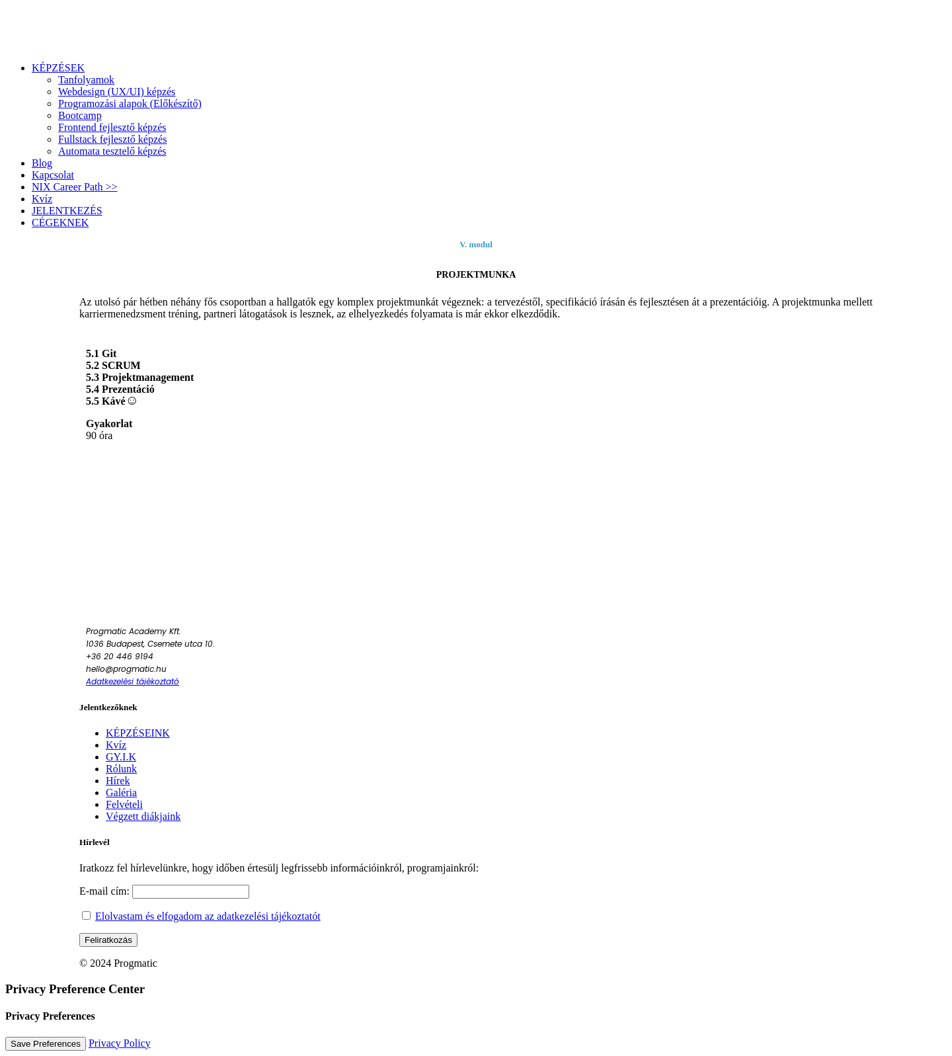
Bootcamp (80, 115)
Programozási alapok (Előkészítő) (130, 103)
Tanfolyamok (86, 79)
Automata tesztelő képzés (112, 151)
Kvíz (116, 745)
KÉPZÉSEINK (138, 733)
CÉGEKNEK (60, 222)
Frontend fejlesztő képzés (112, 127)
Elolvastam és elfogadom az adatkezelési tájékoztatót (208, 916)
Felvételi (124, 804)
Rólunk (121, 768)
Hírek (118, 780)
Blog (42, 163)
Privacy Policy (120, 1043)
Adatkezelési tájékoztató (132, 681)
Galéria (121, 792)
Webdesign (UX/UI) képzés (116, 91)
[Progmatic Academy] (476, 28)
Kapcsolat (53, 175)
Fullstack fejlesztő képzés (112, 139)
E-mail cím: (164, 891)
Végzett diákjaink (143, 816)
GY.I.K (121, 756)
